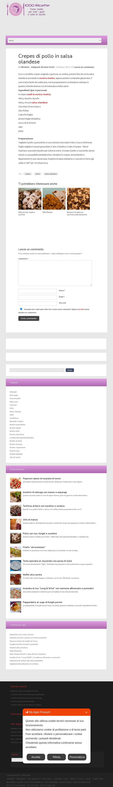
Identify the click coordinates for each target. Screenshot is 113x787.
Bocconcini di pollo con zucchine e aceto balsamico (77, 213)
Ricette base (15, 451)
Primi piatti (14, 395)
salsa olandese (39, 102)
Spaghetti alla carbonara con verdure (24, 664)
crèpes (27, 174)
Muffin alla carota (32, 574)
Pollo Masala (47, 212)
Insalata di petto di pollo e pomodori (24, 644)
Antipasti (35, 67)
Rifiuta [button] (56, 757)
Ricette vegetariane (17, 447)
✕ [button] (86, 712)
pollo (38, 174)
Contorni (13, 405)
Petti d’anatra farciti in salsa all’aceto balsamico (28, 654)
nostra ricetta (47, 78)
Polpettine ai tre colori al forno (22, 634)
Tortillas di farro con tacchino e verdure (44, 506)
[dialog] (56, 736)
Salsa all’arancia (16, 651)
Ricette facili (47, 67)
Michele (25, 67)
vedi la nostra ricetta (39, 94)
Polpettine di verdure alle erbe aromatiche (26, 661)
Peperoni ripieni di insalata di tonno (42, 478)
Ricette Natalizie (16, 454)
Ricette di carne (16, 441)
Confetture (14, 418)
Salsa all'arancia (16, 735)
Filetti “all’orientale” (34, 547)
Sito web (62, 303)
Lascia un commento (84, 67)
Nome (62, 290)
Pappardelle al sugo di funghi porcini (42, 602)
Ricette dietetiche (17, 434)
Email (62, 297)
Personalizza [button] (77, 757)
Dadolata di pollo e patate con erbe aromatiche (28, 638)
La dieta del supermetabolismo (22, 438)
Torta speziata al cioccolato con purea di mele (47, 561)
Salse (12, 415)
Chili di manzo (30, 519)
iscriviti (81, 309)
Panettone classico (18, 742)
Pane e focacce (15, 411)
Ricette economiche (17, 424)
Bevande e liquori (16, 421)
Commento (23, 259)
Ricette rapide (15, 428)
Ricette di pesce (16, 444)
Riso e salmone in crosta (20, 739)
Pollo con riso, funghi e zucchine (40, 533)
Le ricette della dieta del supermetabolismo (28, 694)
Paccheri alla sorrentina (19, 648)
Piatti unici (14, 402)
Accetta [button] (35, 757)
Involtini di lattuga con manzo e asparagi (45, 492)
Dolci (12, 408)
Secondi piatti (15, 398)
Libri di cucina (15, 457)
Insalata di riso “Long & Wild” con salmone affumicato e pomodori (58, 588)
